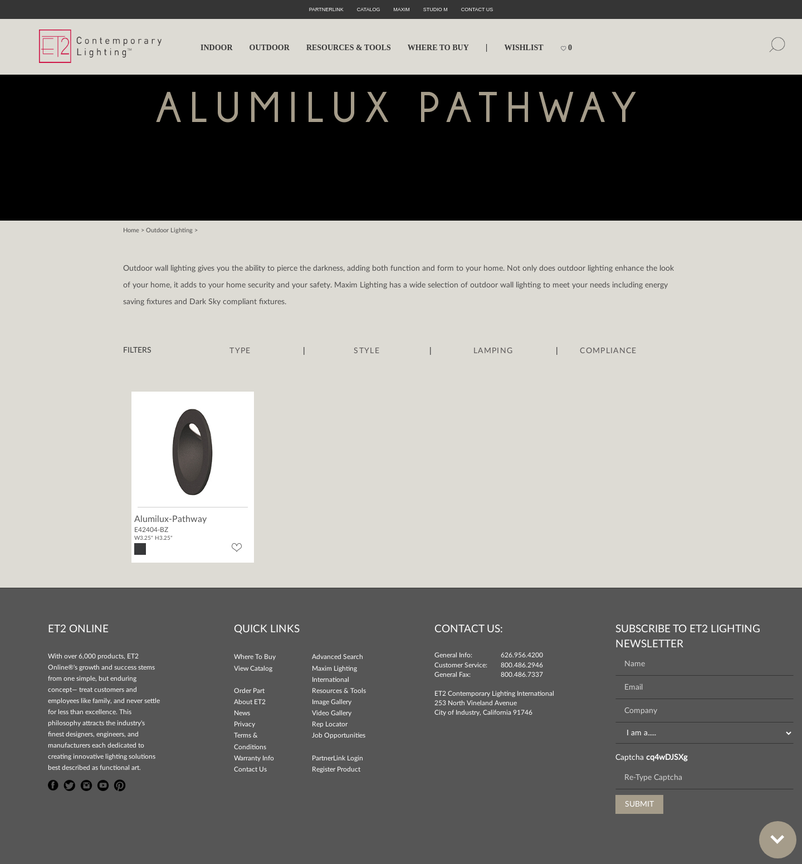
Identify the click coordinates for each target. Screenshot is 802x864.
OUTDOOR (270, 47)
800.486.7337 (522, 674)
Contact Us (250, 769)
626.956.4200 (522, 655)
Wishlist (523, 47)
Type (240, 351)
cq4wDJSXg (666, 758)
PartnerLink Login (337, 758)
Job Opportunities (338, 735)
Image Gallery (331, 702)
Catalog (368, 9)
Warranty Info (254, 758)
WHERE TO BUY (438, 47)
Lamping (493, 351)
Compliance (608, 351)
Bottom (772, 833)
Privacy (244, 724)
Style (367, 351)
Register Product (336, 769)
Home (131, 230)
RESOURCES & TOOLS (348, 47)
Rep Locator (330, 724)
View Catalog (253, 668)
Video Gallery (331, 713)
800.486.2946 (522, 665)
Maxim (401, 9)
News (242, 713)
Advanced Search (337, 656)
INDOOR (216, 47)
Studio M (435, 9)
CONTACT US (477, 9)
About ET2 (250, 702)
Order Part (249, 690)
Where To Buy (255, 656)
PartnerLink (326, 9)
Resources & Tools (339, 690)
